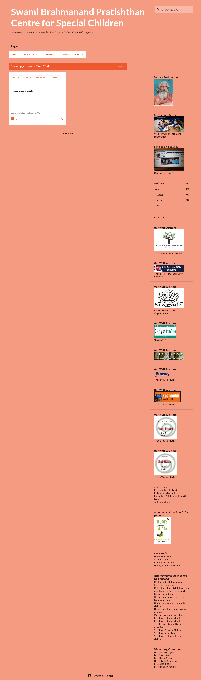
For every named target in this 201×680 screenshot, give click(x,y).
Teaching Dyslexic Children (168, 630)
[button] (62, 119)
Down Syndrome (163, 556)
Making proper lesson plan (168, 615)
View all (120, 66)
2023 (156, 189)
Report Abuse (161, 217)
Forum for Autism (163, 594)
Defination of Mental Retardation (171, 588)
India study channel (164, 493)
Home (14, 54)
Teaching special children (167, 633)
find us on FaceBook (72, 54)
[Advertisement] (138, 117)
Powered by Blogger (100, 675)
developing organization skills (170, 591)
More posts (67, 133)
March (160, 194)
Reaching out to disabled (167, 618)
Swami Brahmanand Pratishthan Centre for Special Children (78, 17)
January (161, 200)
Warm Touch (29, 54)
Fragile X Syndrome (164, 562)
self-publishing (162, 502)
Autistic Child (161, 559)
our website (49, 54)
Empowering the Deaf (165, 490)
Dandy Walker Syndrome (167, 565)
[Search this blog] (177, 9)
